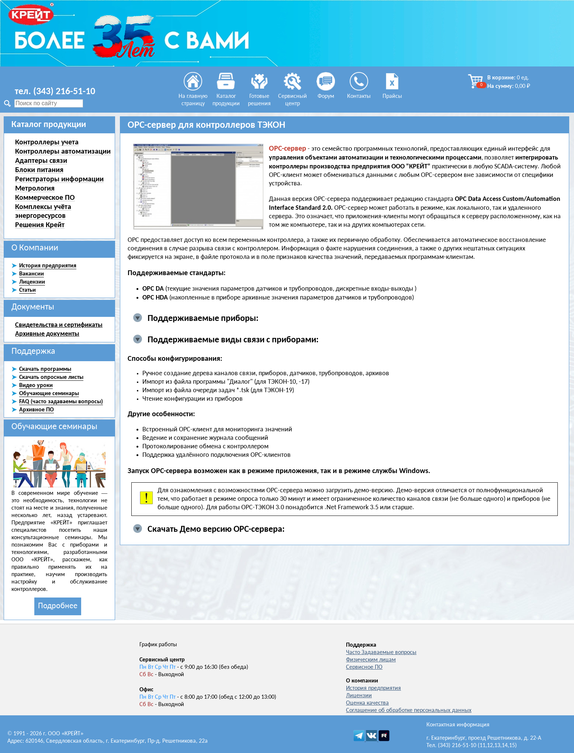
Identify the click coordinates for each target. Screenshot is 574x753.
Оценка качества (367, 703)
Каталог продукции (226, 96)
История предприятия (373, 688)
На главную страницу (193, 96)
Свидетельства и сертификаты (59, 325)
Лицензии (359, 696)
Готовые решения (259, 96)
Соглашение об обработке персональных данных (408, 710)
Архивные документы (47, 333)
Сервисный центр (292, 96)
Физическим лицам (371, 660)
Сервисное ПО (364, 667)
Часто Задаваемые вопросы (381, 653)
